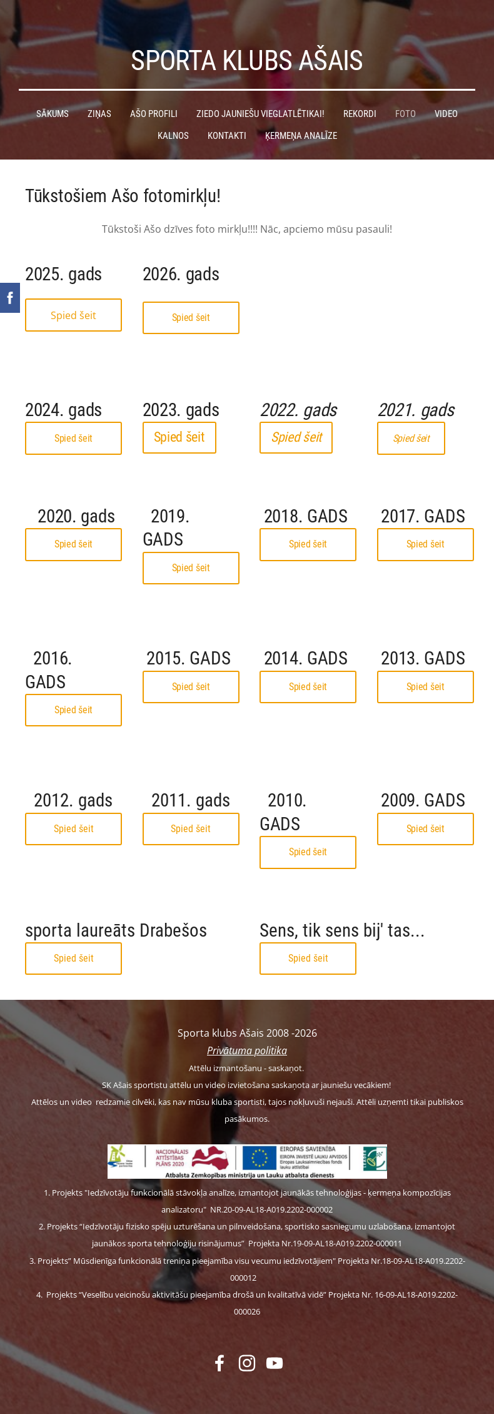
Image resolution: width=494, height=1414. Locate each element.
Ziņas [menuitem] (99, 99)
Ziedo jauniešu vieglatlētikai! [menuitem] (260, 99)
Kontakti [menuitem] (227, 121)
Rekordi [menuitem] (359, 99)
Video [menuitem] (446, 99)
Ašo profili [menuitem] (154, 99)
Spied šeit (73, 301)
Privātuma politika (247, 1036)
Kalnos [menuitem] (173, 121)
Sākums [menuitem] (52, 99)
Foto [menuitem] (405, 99)
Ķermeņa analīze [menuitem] (301, 121)
